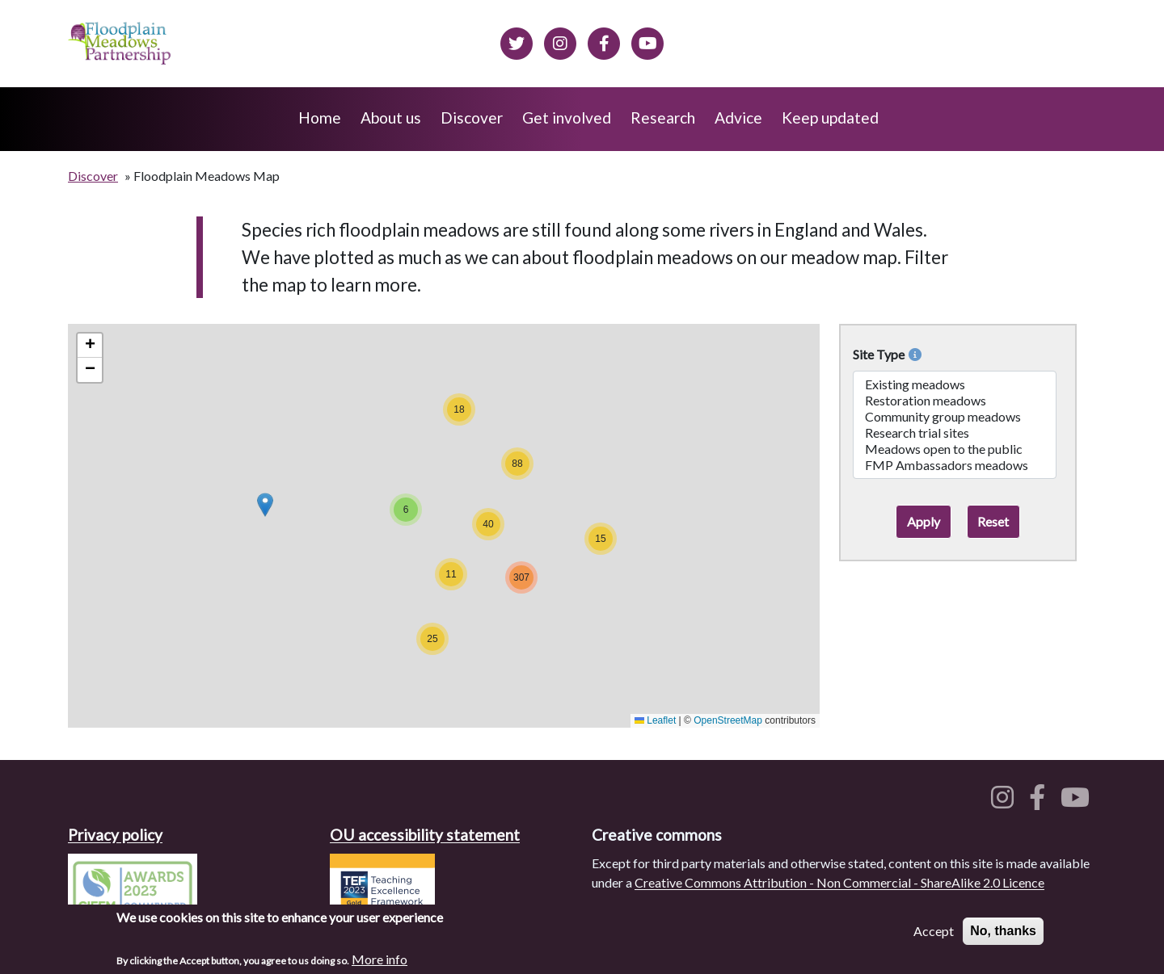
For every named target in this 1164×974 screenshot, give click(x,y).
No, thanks (1003, 931)
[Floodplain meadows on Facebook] (604, 41)
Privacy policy (115, 834)
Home (319, 117)
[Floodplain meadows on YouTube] (1078, 801)
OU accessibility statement (425, 834)
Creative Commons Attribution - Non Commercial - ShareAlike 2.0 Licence (839, 882)
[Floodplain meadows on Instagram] (560, 41)
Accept (933, 931)
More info (379, 960)
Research (662, 117)
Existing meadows (954, 384)
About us (391, 117)
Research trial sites (954, 433)
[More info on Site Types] (913, 354)
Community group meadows (954, 417)
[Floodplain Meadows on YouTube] (647, 41)
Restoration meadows (954, 401)
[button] (265, 505)
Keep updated (830, 117)
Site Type (887, 354)
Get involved (566, 117)
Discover (472, 117)
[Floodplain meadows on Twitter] (516, 41)
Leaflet (655, 720)
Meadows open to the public (954, 449)
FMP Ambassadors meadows (954, 465)
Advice (738, 117)
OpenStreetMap (728, 720)
